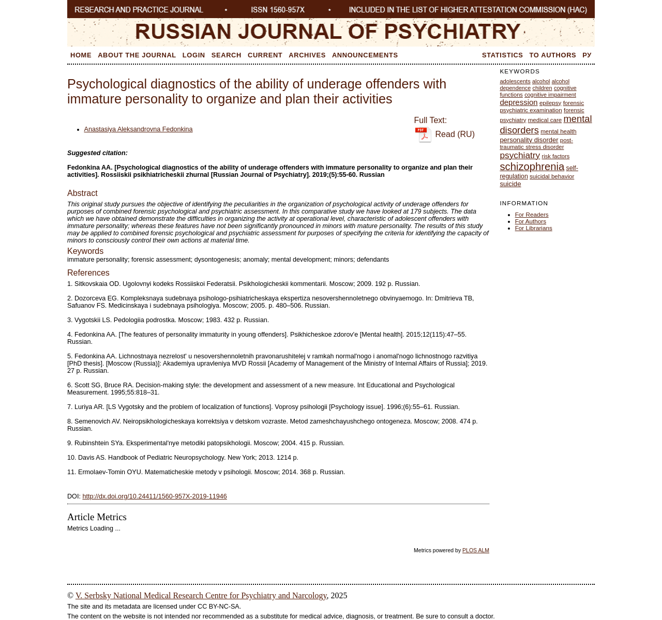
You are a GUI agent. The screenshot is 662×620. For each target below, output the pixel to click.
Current (265, 55)
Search (227, 55)
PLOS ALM (475, 550)
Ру (587, 55)
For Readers (532, 214)
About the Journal (137, 55)
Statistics (502, 55)
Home (81, 55)
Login (194, 55)
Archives (307, 55)
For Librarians (533, 227)
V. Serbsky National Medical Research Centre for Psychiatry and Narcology (201, 595)
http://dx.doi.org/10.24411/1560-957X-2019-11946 (154, 496)
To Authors (553, 55)
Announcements (365, 55)
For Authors (530, 221)
